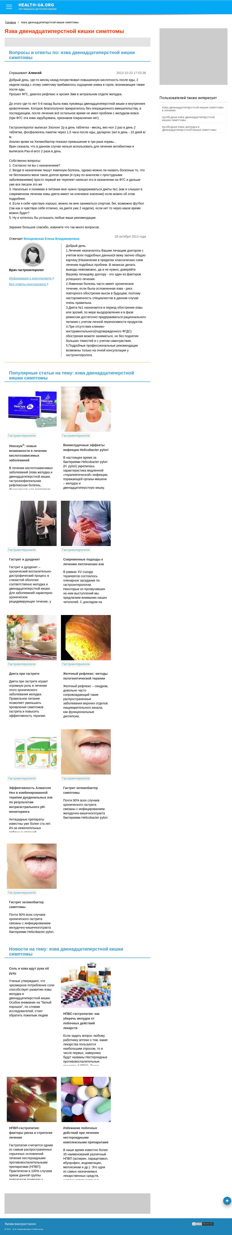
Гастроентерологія (21, 435)
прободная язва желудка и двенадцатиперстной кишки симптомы (189, 128)
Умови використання (20, 1224)
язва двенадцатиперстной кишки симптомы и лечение (193, 109)
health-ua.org (41, 6)
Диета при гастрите (24, 673)
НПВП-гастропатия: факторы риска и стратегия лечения (30, 1132)
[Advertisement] (193, 56)
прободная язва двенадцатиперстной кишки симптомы (188, 118)
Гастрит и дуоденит (24, 559)
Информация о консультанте (31, 278)
